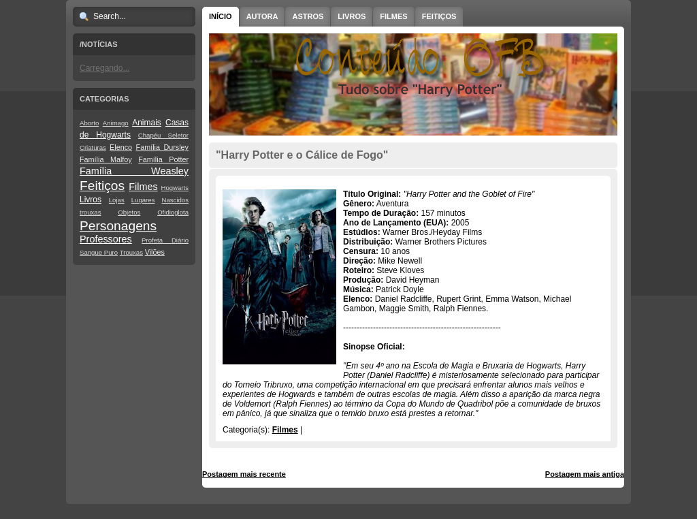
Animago (116, 123)
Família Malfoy (106, 159)
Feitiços (102, 185)
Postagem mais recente (244, 474)
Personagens (118, 226)
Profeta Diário (165, 240)
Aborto (89, 123)
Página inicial (415, 474)
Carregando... (104, 68)
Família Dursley (162, 147)
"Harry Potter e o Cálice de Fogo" (302, 155)
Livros (90, 199)
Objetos (129, 212)
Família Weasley (134, 171)
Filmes (143, 186)
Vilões (155, 252)
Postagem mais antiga (584, 474)
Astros (307, 16)
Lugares (143, 200)
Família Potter (163, 159)
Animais (146, 122)
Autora (262, 16)
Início (220, 16)
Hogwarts (175, 187)
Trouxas (131, 252)
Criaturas (93, 147)
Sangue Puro (99, 252)
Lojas (117, 200)
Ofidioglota (173, 212)
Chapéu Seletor (163, 135)
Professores (106, 239)
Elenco (121, 147)
